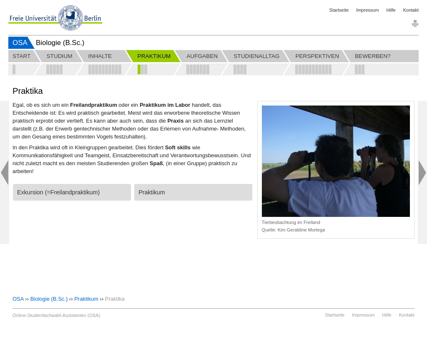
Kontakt (411, 10)
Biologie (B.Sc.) (49, 299)
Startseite (339, 10)
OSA (20, 43)
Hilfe (391, 10)
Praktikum (86, 299)
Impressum (367, 10)
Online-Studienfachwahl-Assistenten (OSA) (56, 315)
